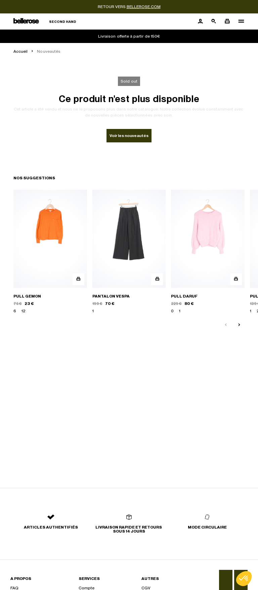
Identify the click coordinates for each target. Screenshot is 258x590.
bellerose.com (144, 6)
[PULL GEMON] (50, 252)
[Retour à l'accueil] (44, 21)
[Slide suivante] (239, 325)
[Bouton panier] (227, 21)
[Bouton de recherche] (213, 21)
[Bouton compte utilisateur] (200, 21)
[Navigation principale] (239, 21)
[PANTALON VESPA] (129, 252)
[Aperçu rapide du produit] (78, 279)
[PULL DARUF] (208, 252)
